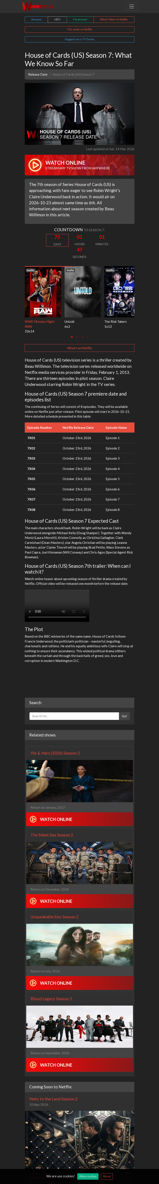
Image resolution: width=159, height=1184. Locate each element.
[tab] (71, 337)
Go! (124, 716)
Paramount (80, 19)
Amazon (36, 19)
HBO (57, 19)
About (107, 1176)
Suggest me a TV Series (79, 39)
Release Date (38, 74)
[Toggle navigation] (131, 6)
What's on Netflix (79, 348)
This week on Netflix (79, 29)
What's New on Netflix (114, 19)
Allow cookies (88, 1176)
